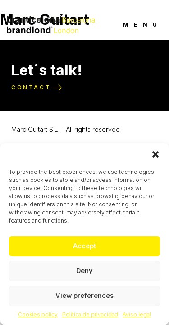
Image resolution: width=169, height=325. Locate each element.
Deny (84, 270)
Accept (84, 245)
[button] (155, 154)
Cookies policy (38, 314)
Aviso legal (137, 314)
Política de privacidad (90, 314)
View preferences (84, 295)
